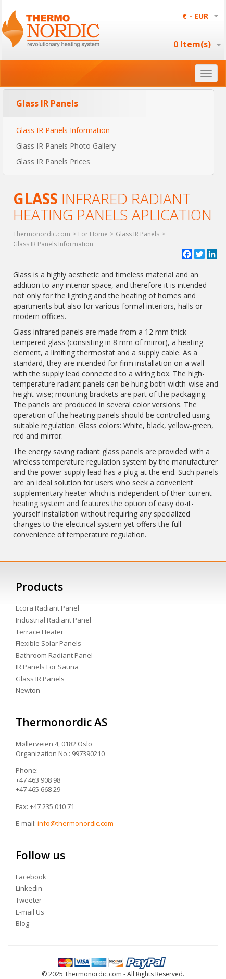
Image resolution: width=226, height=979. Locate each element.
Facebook (31, 876)
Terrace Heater (40, 632)
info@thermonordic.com (75, 823)
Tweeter (29, 900)
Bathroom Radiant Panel (54, 655)
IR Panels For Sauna (47, 666)
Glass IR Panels (40, 678)
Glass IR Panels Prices (53, 161)
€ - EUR (195, 16)
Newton (28, 690)
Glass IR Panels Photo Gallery (66, 146)
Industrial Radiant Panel (53, 620)
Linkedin (29, 888)
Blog (22, 923)
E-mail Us (30, 912)
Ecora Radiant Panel (47, 608)
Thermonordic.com (41, 234)
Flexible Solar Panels (48, 643)
